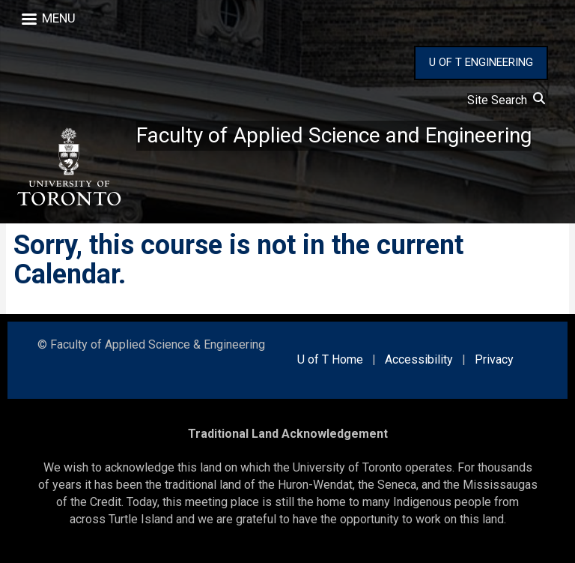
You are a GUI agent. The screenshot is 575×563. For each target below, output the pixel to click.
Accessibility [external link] (419, 359)
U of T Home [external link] (330, 359)
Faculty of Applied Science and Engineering (334, 135)
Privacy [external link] (494, 359)
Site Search (506, 100)
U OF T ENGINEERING (481, 62)
